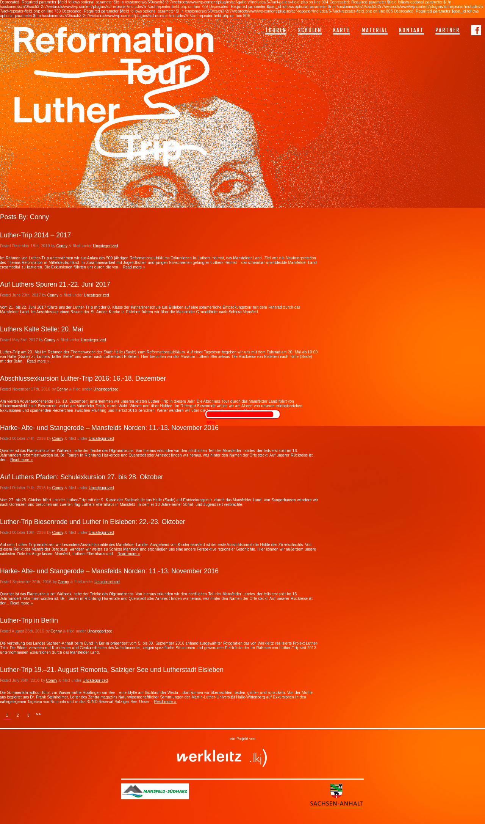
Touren (275, 30)
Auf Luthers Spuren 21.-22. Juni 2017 (55, 284)
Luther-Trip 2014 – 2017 (35, 235)
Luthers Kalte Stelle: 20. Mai (41, 329)
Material (374, 30)
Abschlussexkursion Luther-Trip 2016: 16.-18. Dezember (83, 378)
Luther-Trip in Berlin (29, 620)
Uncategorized (105, 246)
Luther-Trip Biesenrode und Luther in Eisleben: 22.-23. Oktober (92, 522)
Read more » (134, 267)
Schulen (310, 30)
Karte (341, 30)
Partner (447, 30)
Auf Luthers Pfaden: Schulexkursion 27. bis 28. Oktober (81, 477)
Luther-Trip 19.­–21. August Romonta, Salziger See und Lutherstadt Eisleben (112, 669)
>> (38, 714)
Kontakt (411, 30)
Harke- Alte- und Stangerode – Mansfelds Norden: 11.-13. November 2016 (109, 428)
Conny (61, 246)
